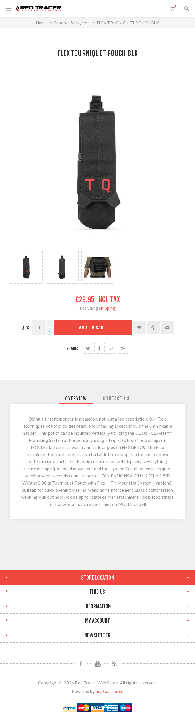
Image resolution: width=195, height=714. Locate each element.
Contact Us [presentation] (116, 398)
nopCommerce (109, 691)
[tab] (76, 398)
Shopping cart (176, 6)
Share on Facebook (99, 348)
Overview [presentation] (76, 398)
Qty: (26, 327)
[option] (26, 267)
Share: (72, 348)
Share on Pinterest (111, 348)
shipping (107, 308)
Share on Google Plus (123, 348)
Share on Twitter (88, 348)
